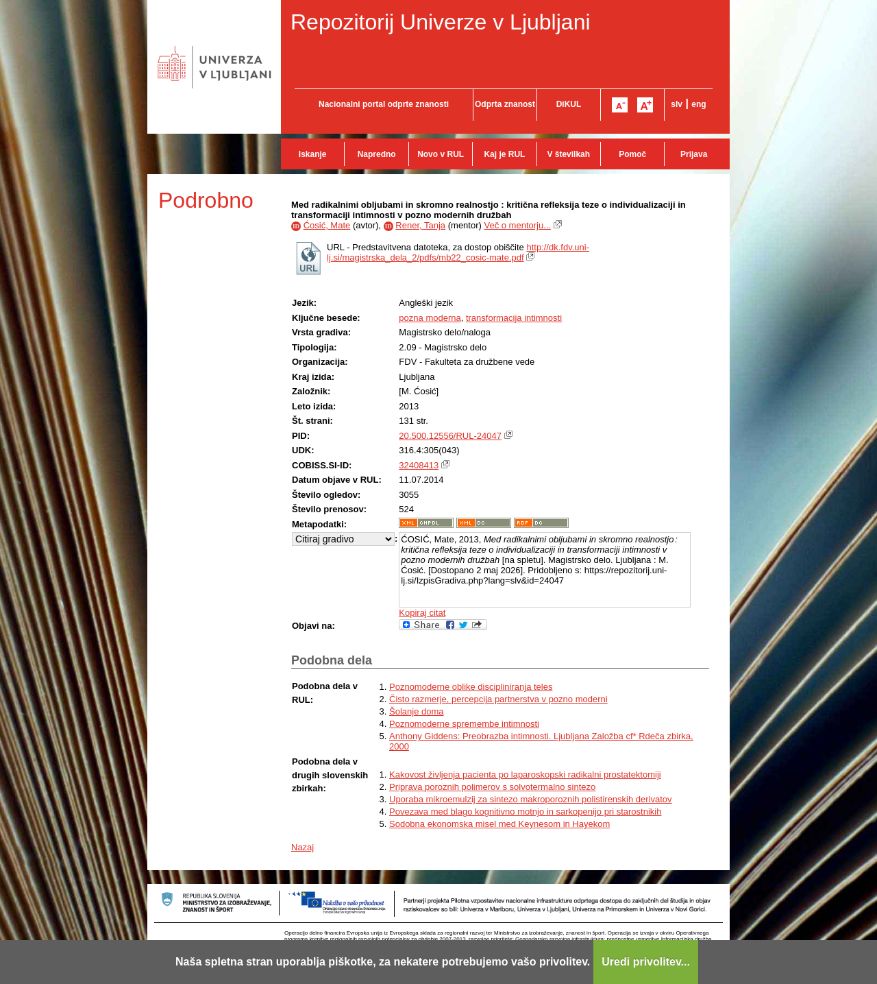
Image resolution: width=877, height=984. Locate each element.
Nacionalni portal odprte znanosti (384, 104)
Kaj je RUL (504, 154)
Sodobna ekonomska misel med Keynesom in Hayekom (499, 824)
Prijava (693, 154)
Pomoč (632, 154)
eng (698, 104)
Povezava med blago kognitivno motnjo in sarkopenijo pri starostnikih (525, 811)
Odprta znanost (505, 104)
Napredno (377, 154)
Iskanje (313, 154)
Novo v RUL (440, 154)
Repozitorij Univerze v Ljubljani (441, 22)
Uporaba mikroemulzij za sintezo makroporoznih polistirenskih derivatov (530, 799)
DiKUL (569, 104)
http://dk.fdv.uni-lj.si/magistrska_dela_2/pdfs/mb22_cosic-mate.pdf (458, 252)
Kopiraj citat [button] (422, 613)
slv (676, 104)
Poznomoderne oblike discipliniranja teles (470, 687)
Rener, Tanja (420, 225)
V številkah (568, 154)
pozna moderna (429, 318)
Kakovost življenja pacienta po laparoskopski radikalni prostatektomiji (525, 774)
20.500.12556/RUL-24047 (450, 436)
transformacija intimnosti (514, 318)
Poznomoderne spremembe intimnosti (464, 724)
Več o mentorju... (517, 225)
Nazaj (302, 847)
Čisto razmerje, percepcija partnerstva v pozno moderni (498, 699)
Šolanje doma (416, 711)
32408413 (418, 465)
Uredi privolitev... (646, 962)
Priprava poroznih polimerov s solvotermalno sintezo (492, 787)
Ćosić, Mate (327, 225)
